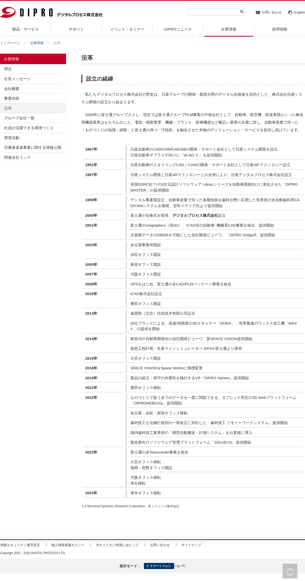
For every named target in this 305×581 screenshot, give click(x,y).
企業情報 (36, 43)
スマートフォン (159, 566)
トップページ (10, 43)
